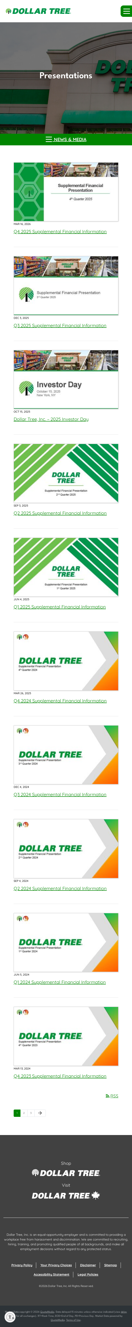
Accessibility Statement (51, 1274)
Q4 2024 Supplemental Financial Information (60, 701)
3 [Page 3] (32, 1114)
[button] (126, 11)
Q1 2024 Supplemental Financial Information (60, 982)
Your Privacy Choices (56, 1265)
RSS (111, 1096)
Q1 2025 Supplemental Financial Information (60, 607)
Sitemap (110, 1265)
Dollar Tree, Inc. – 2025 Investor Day (51, 419)
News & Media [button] (66, 139)
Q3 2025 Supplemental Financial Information (60, 325)
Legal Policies (88, 1274)
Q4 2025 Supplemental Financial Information (60, 231)
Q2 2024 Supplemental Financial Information (60, 888)
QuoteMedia (47, 1312)
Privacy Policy (21, 1265)
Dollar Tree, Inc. (57, 1286)
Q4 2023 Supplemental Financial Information (60, 1076)
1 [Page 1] (18, 1114)
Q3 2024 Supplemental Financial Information (60, 794)
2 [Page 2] (25, 1114)
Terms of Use (73, 1320)
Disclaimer (88, 1265)
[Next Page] (40, 1113)
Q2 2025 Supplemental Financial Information (60, 513)
